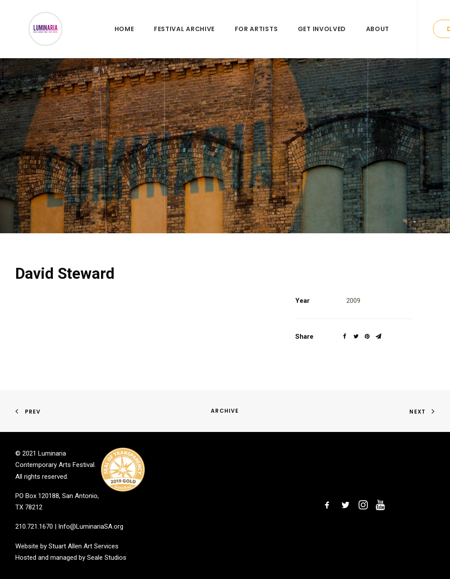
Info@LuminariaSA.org (90, 527)
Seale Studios (106, 557)
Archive (225, 410)
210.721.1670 (34, 527)
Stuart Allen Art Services (84, 546)
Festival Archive (184, 38)
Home (124, 38)
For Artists (256, 38)
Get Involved (322, 38)
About (378, 38)
